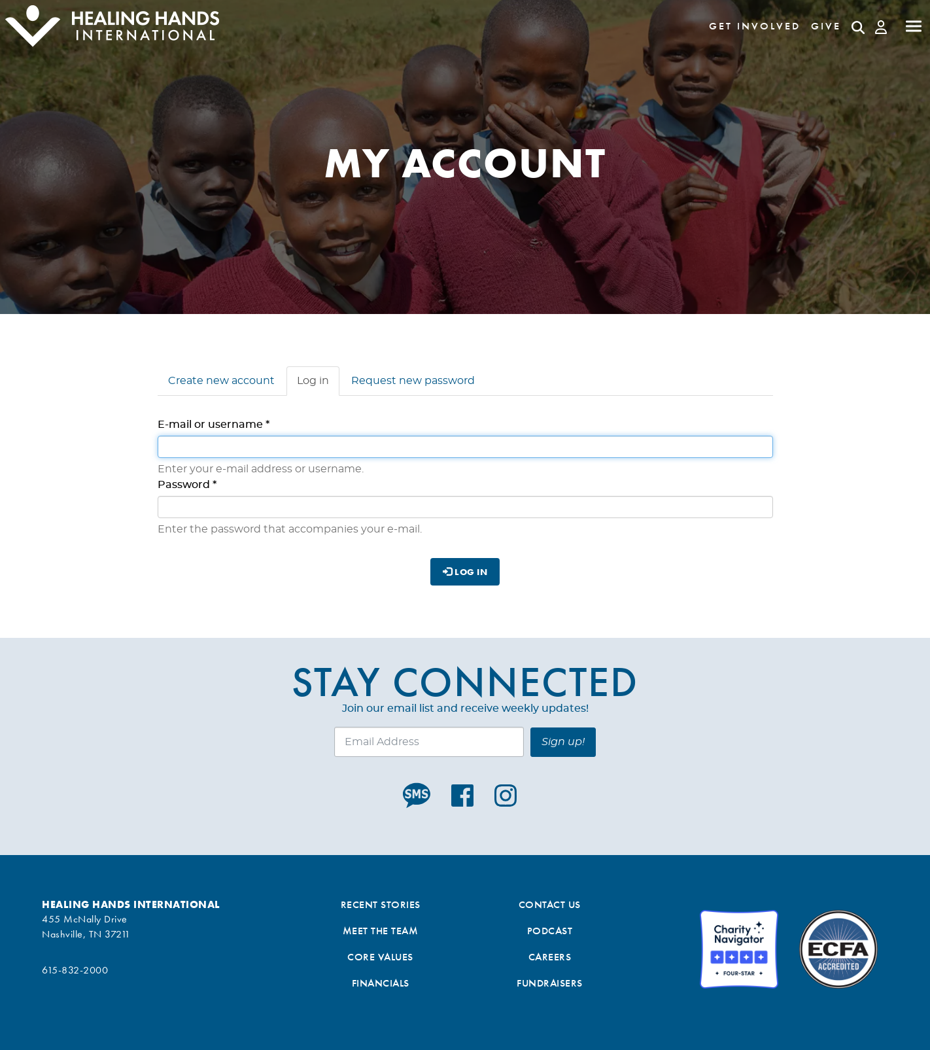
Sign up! (563, 742)
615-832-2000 (75, 970)
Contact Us (550, 904)
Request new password (413, 381)
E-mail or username (213, 424)
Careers (550, 957)
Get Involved (755, 26)
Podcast (550, 930)
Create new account (221, 381)
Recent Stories (381, 904)
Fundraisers (550, 983)
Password (187, 485)
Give (826, 26)
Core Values (380, 957)
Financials (380, 983)
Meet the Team (381, 930)
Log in (318, 385)
